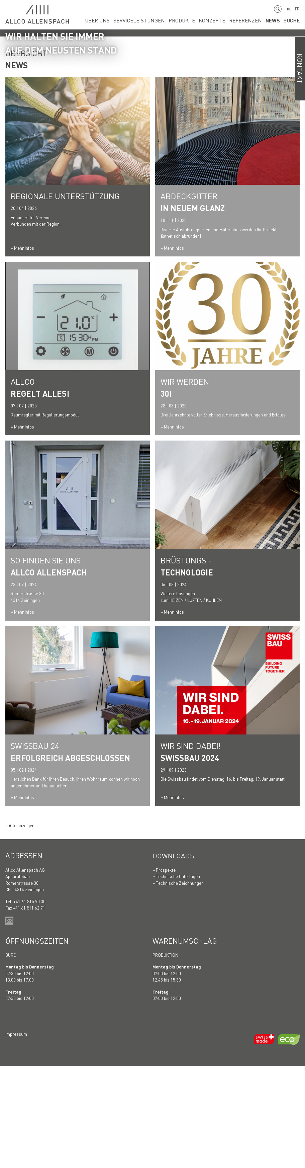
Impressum (16, 1136)
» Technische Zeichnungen (178, 985)
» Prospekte (164, 972)
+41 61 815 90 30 (29, 1003)
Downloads (175, 957)
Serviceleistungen (160, 20)
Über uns (124, 20)
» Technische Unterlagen (176, 978)
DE (288, 8)
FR (297, 8)
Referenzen (252, 20)
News (275, 20)
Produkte (196, 20)
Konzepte (223, 20)
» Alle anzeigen (19, 927)
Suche (292, 20)
